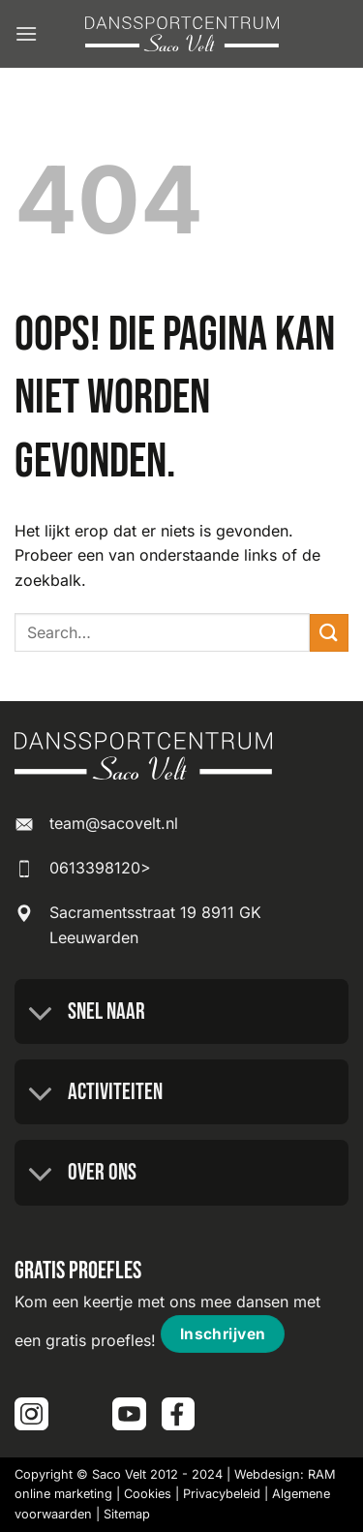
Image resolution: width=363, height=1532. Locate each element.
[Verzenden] (329, 633)
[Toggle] (41, 1014)
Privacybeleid (221, 1493)
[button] (26, 33)
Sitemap (127, 1514)
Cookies (147, 1493)
